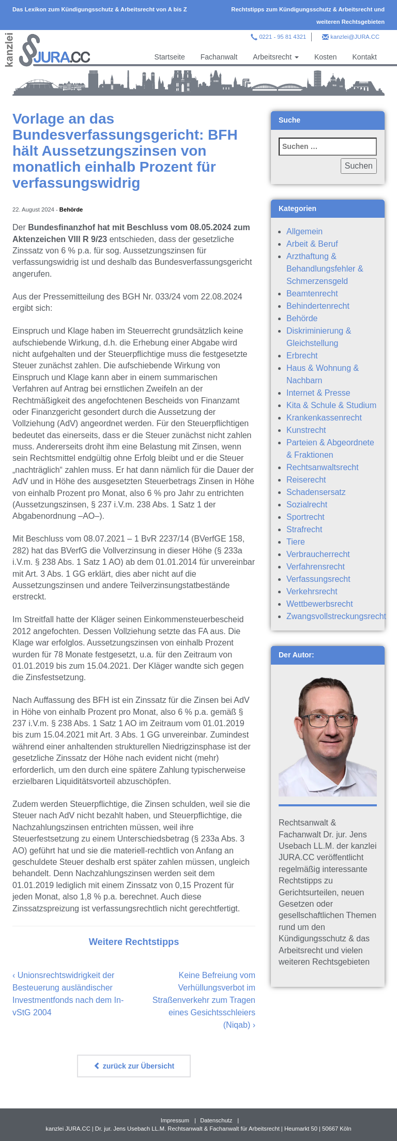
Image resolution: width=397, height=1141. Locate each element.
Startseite (170, 57)
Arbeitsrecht (276, 57)
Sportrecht (305, 517)
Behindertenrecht (317, 306)
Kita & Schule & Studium (331, 405)
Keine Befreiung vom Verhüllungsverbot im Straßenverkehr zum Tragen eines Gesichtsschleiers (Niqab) (203, 1000)
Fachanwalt (219, 57)
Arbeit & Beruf (312, 243)
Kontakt (365, 57)
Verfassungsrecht (318, 579)
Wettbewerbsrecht (319, 603)
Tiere (295, 541)
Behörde (71, 209)
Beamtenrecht (312, 293)
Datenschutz (216, 1120)
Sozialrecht (306, 504)
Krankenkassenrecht (324, 417)
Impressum (175, 1120)
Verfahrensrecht (315, 566)
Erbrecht (301, 355)
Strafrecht (304, 529)
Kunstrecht (306, 430)
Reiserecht (306, 479)
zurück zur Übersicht (134, 1066)
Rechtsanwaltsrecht (322, 467)
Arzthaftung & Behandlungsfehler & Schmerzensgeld (324, 269)
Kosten (325, 57)
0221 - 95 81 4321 (282, 37)
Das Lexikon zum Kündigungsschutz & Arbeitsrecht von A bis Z (99, 9)
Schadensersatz (316, 492)
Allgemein (304, 231)
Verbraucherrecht (318, 554)
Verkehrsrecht (312, 591)
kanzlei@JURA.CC (354, 37)
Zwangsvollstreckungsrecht (336, 616)
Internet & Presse (318, 392)
